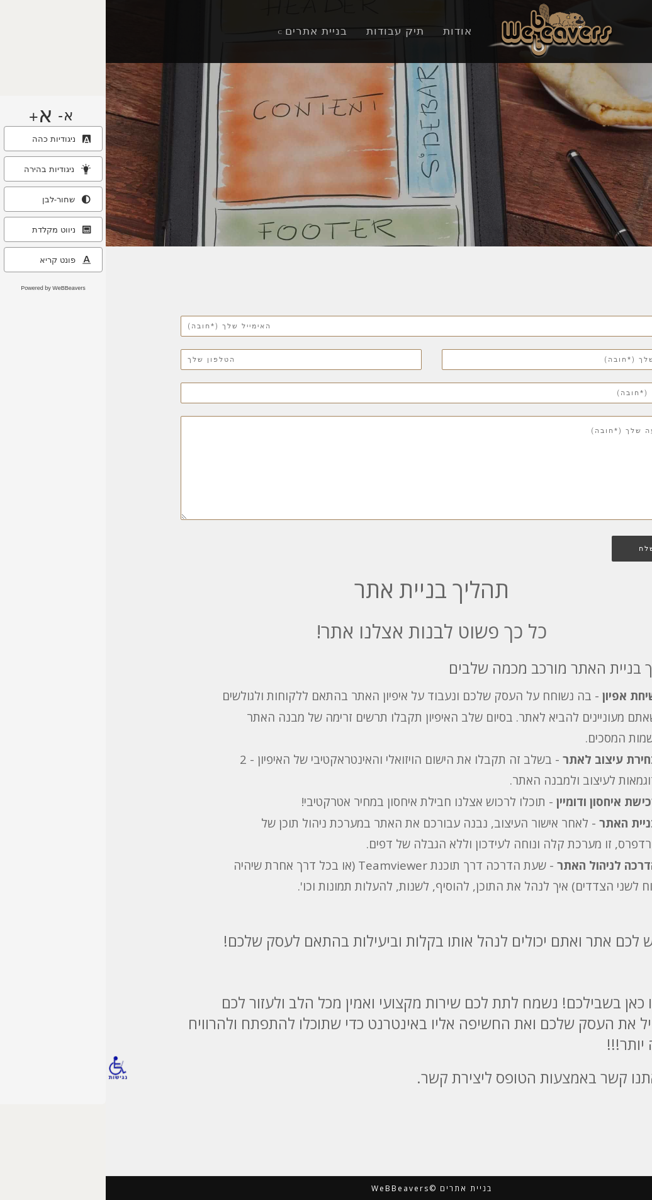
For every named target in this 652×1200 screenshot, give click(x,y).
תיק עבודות (290, 31)
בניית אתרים (210, 31)
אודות (351, 31)
